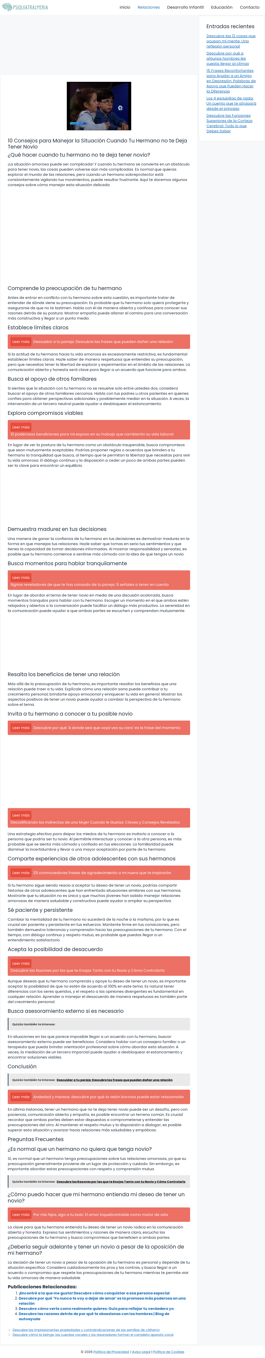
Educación (222, 7)
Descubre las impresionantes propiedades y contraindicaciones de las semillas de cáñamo (86, 1330)
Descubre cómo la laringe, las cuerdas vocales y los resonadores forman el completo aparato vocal (93, 1335)
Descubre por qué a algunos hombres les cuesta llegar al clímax (227, 58)
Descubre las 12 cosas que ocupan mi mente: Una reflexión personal (231, 41)
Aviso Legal (141, 1352)
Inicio (125, 7)
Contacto (249, 7)
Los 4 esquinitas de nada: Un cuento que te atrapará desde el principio (231, 103)
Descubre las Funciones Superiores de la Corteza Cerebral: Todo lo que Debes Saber (229, 123)
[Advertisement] (99, 44)
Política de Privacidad (111, 1352)
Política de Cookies (168, 1352)
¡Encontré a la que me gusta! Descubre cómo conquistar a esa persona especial (94, 1293)
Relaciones (149, 7)
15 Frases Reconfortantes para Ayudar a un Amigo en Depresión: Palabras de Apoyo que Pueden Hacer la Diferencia (231, 81)
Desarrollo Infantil (185, 7)
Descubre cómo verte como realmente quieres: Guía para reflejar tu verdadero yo (96, 1308)
